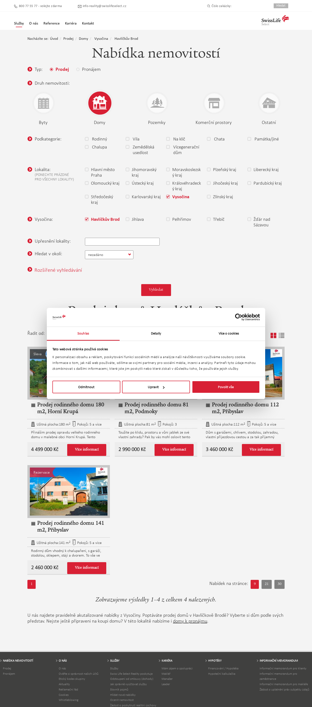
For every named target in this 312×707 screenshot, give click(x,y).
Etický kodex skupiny (72, 679)
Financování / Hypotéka (223, 668)
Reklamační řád (68, 689)
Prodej (68, 39)
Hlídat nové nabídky (123, 695)
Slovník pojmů (119, 689)
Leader (166, 684)
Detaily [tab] (156, 333)
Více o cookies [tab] (229, 333)
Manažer (167, 679)
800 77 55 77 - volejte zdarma (40, 6)
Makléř (166, 673)
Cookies (64, 695)
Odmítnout (86, 387)
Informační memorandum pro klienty (283, 668)
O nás (62, 668)
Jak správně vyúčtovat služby (128, 684)
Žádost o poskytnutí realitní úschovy (133, 705)
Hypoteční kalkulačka (221, 673)
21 (267, 584)
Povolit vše (226, 387)
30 (279, 584)
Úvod (54, 39)
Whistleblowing (68, 700)
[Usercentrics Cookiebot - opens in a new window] (238, 317)
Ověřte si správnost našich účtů (79, 673)
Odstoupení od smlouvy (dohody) (131, 679)
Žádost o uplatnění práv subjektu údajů (284, 689)
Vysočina (101, 39)
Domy (83, 39)
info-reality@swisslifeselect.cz (104, 6)
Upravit (156, 387)
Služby (19, 23)
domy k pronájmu (190, 621)
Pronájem (9, 673)
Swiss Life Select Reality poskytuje (131, 673)
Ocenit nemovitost (122, 700)
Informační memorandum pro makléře (284, 684)
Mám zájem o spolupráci (177, 668)
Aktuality (64, 684)
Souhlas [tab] (83, 333)
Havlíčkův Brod (126, 39)
